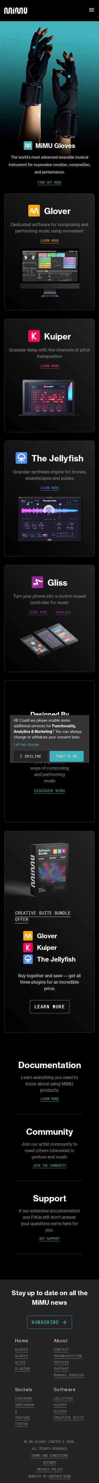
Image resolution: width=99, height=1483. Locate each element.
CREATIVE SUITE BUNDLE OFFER (42, 916)
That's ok (66, 756)
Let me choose (26, 744)
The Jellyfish (57, 458)
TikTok (21, 1424)
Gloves (21, 1350)
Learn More (49, 1099)
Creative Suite (69, 1418)
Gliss (57, 582)
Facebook (23, 1398)
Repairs (61, 1362)
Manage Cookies (69, 1375)
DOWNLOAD (63, 612)
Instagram (25, 1405)
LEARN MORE (49, 241)
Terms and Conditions (49, 1455)
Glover (57, 211)
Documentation (68, 1356)
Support (61, 1369)
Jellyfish (63, 1398)
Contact (61, 1350)
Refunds (49, 1462)
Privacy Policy (50, 1469)
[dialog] (49, 739)
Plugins (22, 1369)
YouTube (22, 1418)
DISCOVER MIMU (49, 790)
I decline (30, 756)
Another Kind (60, 1476)
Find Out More (49, 182)
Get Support (49, 1238)
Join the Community (49, 1165)
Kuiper (57, 336)
